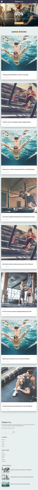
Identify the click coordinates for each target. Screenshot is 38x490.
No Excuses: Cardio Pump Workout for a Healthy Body (18, 169)
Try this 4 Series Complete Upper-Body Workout (16, 122)
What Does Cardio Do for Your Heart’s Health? (16, 359)
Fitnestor (3, 77)
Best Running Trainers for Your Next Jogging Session (22, 476)
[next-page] (20, 415)
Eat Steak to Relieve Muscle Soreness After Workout (17, 264)
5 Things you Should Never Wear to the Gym (15, 75)
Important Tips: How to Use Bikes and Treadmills (21, 469)
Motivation (4, 404)
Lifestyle (4, 309)
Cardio (3, 167)
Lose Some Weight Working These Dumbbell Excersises (18, 217)
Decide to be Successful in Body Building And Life (17, 311)
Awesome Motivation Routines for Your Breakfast (17, 406)
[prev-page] (18, 415)
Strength (4, 120)
